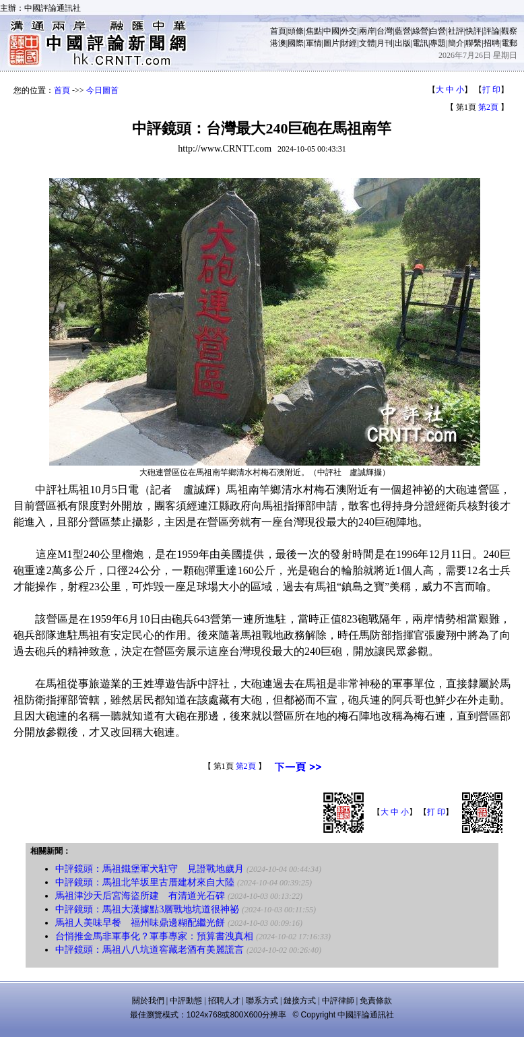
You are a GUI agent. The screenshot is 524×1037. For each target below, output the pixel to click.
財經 (349, 43)
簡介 (456, 43)
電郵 (509, 43)
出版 (403, 43)
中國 (331, 31)
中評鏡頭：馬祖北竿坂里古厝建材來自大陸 (144, 882)
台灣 (384, 31)
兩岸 (367, 31)
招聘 (492, 43)
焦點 (314, 31)
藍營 (403, 31)
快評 (473, 31)
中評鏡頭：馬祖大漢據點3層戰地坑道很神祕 (147, 909)
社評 (456, 31)
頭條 (296, 31)
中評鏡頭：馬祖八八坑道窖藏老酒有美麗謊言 (149, 950)
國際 (296, 43)
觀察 (509, 31)
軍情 (314, 43)
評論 (492, 31)
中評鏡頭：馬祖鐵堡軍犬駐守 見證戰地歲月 (149, 869)
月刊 (384, 43)
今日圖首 (102, 90)
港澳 (278, 43)
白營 (438, 31)
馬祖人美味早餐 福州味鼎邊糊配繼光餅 (140, 923)
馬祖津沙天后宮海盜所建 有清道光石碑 (140, 896)
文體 (367, 43)
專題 (438, 43)
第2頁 (488, 107)
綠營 (420, 31)
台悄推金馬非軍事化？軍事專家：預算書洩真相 (154, 936)
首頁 (278, 31)
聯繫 (473, 43)
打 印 (491, 89)
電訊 (420, 43)
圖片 (331, 43)
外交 (349, 31)
